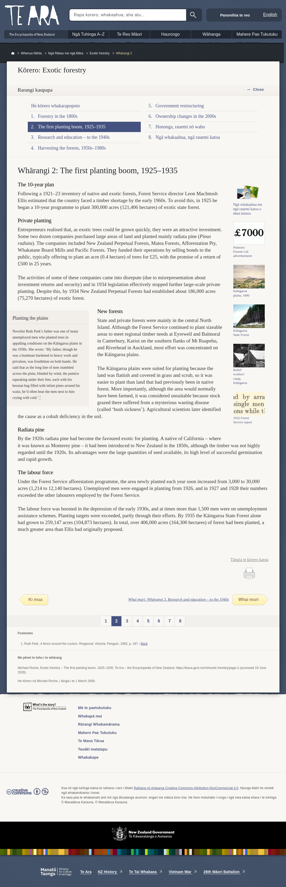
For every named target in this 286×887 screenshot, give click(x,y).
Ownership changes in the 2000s (185, 116)
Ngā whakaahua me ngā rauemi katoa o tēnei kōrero (247, 214)
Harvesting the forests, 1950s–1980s (72, 148)
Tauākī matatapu (92, 749)
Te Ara (85, 872)
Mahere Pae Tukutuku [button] (257, 34)
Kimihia (193, 15)
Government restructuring (179, 105)
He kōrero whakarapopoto (55, 105)
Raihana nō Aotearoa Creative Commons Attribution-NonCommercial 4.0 (186, 788)
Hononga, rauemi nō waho (180, 126)
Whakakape (88, 757)
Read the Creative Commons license (27, 795)
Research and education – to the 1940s (74, 137)
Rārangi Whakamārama (99, 724)
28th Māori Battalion (224, 872)
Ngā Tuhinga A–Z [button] (88, 34)
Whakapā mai (90, 716)
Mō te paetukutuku (94, 708)
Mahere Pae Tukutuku (97, 733)
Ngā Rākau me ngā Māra (65, 53)
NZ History (110, 872)
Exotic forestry (100, 53)
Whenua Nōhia (31, 53)
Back (144, 644)
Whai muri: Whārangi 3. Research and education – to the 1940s (178, 599)
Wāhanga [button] (212, 34)
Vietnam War (183, 872)
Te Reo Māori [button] (129, 34)
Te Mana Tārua (91, 741)
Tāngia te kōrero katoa (249, 559)
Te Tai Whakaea (146, 872)
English (270, 14)
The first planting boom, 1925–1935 (71, 126)
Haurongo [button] (170, 34)
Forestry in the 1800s (57, 116)
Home (13, 53)
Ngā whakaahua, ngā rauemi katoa (187, 137)
